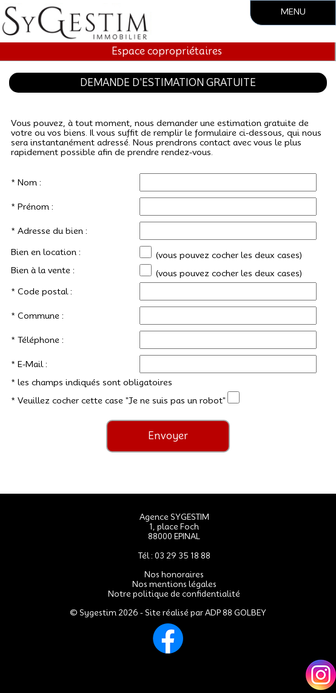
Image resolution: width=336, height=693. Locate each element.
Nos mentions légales (174, 584)
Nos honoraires (174, 574)
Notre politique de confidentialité (174, 593)
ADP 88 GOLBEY (235, 612)
